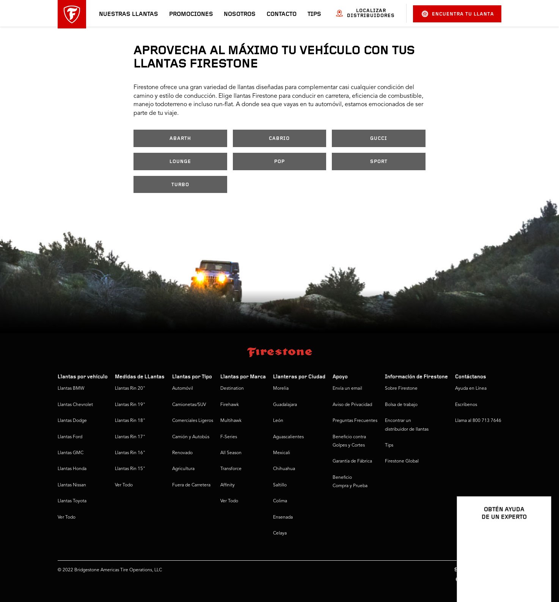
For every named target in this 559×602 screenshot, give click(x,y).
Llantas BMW (71, 388)
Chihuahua (284, 469)
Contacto (282, 14)
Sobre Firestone (401, 388)
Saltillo (280, 485)
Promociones (191, 14)
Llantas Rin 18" (130, 421)
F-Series (228, 437)
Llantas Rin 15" (130, 469)
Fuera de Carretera (191, 485)
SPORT (379, 161)
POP (279, 161)
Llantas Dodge (72, 421)
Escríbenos (466, 405)
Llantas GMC (70, 453)
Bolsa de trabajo (401, 405)
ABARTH (180, 138)
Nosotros (240, 14)
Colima (280, 501)
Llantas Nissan (72, 485)
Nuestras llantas (128, 14)
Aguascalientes (288, 437)
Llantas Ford (70, 437)
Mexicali (281, 453)
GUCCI (378, 138)
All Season (231, 453)
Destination (232, 388)
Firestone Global (402, 461)
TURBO (180, 184)
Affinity (227, 485)
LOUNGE (180, 161)
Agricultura (183, 469)
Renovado (182, 453)
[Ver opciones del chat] (537, 574)
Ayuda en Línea (471, 388)
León (278, 421)
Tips (314, 14)
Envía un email (347, 388)
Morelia (281, 388)
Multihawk (231, 421)
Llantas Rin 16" (130, 453)
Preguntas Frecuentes (355, 421)
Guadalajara (285, 405)
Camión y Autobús (190, 437)
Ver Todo (66, 517)
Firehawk (229, 405)
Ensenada (283, 517)
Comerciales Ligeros (192, 421)
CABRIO (279, 138)
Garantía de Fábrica (352, 461)
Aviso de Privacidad (352, 405)
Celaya (280, 533)
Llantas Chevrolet (75, 405)
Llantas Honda (72, 469)
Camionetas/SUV (189, 405)
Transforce (231, 469)
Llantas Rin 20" (130, 388)
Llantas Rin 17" (130, 437)
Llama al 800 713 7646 (478, 421)
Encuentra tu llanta (458, 14)
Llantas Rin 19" (130, 405)
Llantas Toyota (72, 501)
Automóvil (182, 388)
